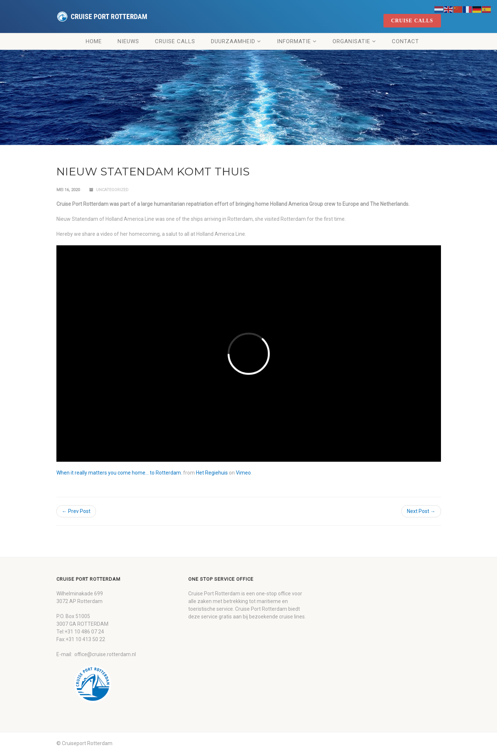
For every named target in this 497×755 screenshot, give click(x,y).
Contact (405, 41)
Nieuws (128, 41)
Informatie (294, 41)
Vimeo (243, 473)
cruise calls (412, 20)
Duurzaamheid (233, 41)
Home (94, 41)
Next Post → (421, 511)
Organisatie (351, 41)
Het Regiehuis (212, 473)
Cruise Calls (175, 41)
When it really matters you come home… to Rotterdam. (119, 473)
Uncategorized (112, 189)
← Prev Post (76, 511)
